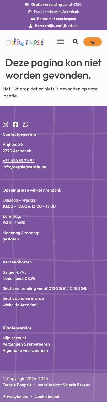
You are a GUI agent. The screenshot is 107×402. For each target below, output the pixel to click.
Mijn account (14, 337)
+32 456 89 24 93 (19, 160)
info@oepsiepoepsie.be (24, 166)
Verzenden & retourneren (26, 344)
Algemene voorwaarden (25, 350)
